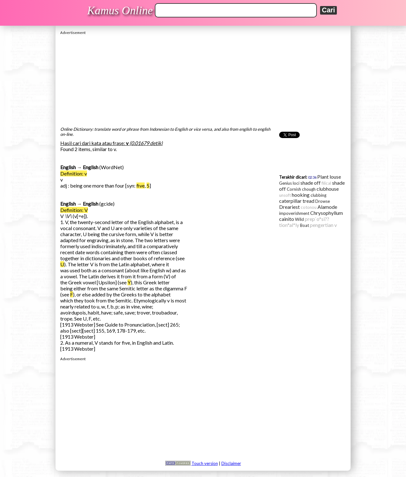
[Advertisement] (203, 79)
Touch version (205, 463)
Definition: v (73, 173)
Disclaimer (231, 463)
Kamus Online (120, 10)
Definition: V (74, 210)
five (140, 185)
